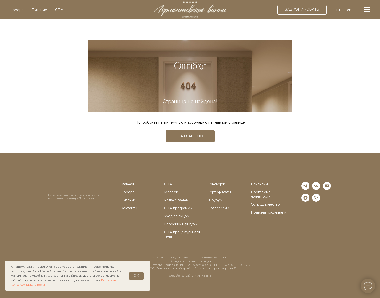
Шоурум (214, 200)
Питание (39, 10)
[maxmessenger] (305, 200)
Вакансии (259, 184)
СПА (59, 10)
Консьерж (216, 184)
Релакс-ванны (176, 200)
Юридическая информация (190, 261)
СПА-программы (178, 208)
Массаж (171, 192)
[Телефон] (316, 200)
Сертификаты (219, 192)
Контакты (129, 208)
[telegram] (305, 188)
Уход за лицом (176, 216)
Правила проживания (269, 212)
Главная (127, 184)
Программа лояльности (261, 194)
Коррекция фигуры (180, 224)
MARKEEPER (204, 275)
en (349, 10)
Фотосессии (218, 208)
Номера (17, 10)
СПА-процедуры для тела (182, 234)
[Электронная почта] (327, 188)
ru (338, 10)
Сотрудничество (265, 204)
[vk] (316, 188)
